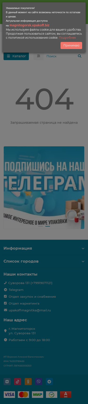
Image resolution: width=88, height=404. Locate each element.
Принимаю (71, 45)
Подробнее (67, 37)
